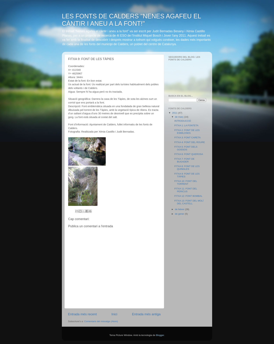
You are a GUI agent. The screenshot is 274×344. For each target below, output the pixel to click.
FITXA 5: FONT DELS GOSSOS (185, 148)
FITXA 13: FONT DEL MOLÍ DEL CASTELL (189, 202)
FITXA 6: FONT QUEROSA (188, 154)
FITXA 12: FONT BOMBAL (188, 196)
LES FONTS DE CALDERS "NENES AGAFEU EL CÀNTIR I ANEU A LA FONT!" (131, 20)
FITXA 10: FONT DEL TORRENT (185, 182)
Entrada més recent (82, 314)
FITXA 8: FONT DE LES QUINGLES (187, 167)
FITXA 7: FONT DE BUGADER (184, 160)
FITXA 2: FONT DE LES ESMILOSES (187, 131)
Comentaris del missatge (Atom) (101, 321)
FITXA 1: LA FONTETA (186, 125)
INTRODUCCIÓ (182, 121)
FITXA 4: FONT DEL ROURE (189, 142)
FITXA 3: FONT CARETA (187, 137)
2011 (175, 113)
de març (179, 117)
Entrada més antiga (146, 314)
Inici (114, 314)
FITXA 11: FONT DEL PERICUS (185, 190)
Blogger (160, 335)
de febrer (180, 209)
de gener (180, 214)
